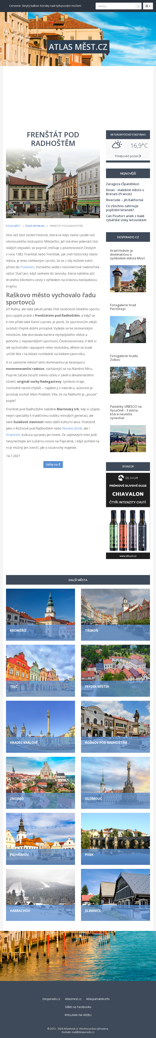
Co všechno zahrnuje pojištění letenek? (122, 208)
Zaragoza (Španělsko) (122, 184)
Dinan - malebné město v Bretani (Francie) (125, 192)
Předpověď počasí (128, 156)
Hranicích (13, 435)
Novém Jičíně (72, 428)
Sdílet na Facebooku (78, 1007)
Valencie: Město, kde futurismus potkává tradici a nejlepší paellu (50, 6)
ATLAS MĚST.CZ (78, 46)
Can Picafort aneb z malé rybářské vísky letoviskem (126, 218)
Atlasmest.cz (73, 999)
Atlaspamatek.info (98, 999)
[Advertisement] (78, 96)
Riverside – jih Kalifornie (124, 200)
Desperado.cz (51, 999)
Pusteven (27, 267)
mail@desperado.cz (83, 1032)
